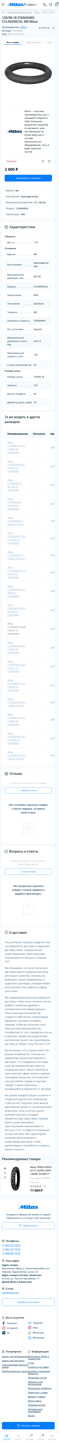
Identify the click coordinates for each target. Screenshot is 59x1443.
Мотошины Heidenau (40, 1388)
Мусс (37, 12)
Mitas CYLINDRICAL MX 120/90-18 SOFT (16, 755)
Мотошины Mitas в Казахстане (38, 1357)
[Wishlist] (5, 1172)
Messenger (36, 1337)
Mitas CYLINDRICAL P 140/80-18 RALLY (16, 555)
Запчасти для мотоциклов (35, 1383)
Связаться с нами (38, 1392)
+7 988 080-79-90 (11, 1253)
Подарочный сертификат (35, 1410)
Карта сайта (34, 1400)
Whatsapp (36, 1332)
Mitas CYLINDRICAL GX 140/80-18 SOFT (16, 702)
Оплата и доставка (38, 1367)
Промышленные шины (15, 1371)
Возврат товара (36, 1396)
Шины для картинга (13, 1360)
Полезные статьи (37, 1377)
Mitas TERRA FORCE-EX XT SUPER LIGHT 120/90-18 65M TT (41, 1170)
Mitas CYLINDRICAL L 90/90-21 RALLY (15, 521)
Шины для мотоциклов (15, 1356)
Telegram (35, 1322)
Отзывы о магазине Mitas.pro (39, 1372)
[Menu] (3, 4)
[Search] (50, 4)
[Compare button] (49, 161)
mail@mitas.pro (10, 1292)
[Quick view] (5, 1168)
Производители (36, 1405)
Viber (33, 1328)
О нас (31, 1362)
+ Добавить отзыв (28, 790)
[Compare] (5, 1177)
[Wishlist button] (42, 161)
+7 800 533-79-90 (11, 1245)
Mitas (24, 27)
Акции (31, 1415)
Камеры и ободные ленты (19, 12)
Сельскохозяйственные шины (15, 1366)
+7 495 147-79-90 (11, 1249)
